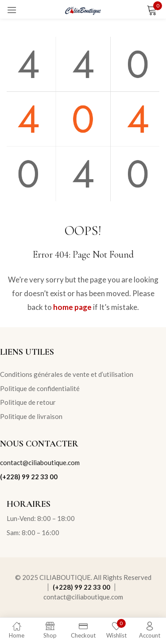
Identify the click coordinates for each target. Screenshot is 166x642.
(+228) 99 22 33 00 (29, 477)
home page (72, 307)
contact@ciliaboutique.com (40, 462)
